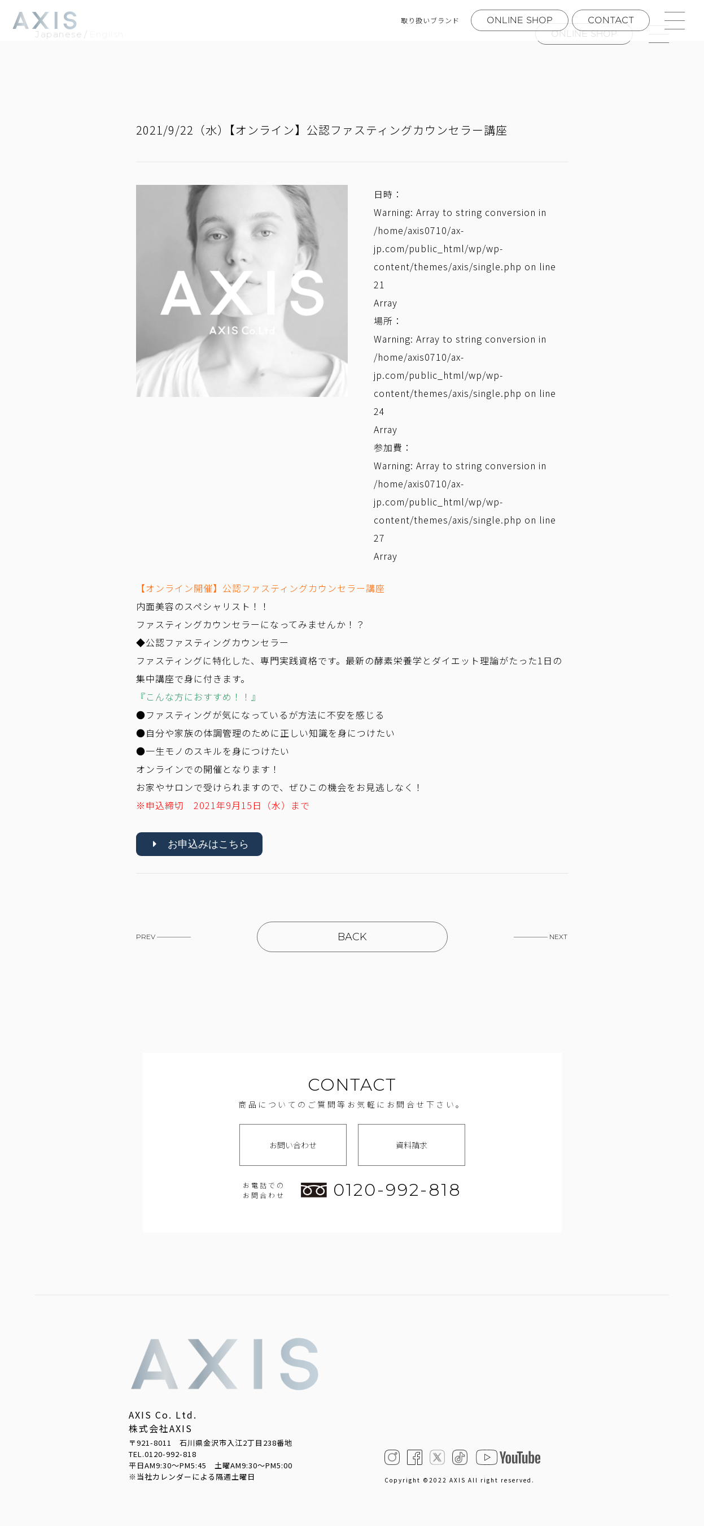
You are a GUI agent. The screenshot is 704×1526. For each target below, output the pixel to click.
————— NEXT (540, 937)
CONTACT (611, 20)
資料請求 (411, 1145)
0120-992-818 (381, 1190)
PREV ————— (163, 937)
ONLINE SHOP (520, 20)
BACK (352, 937)
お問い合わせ (293, 1145)
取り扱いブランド (430, 20)
